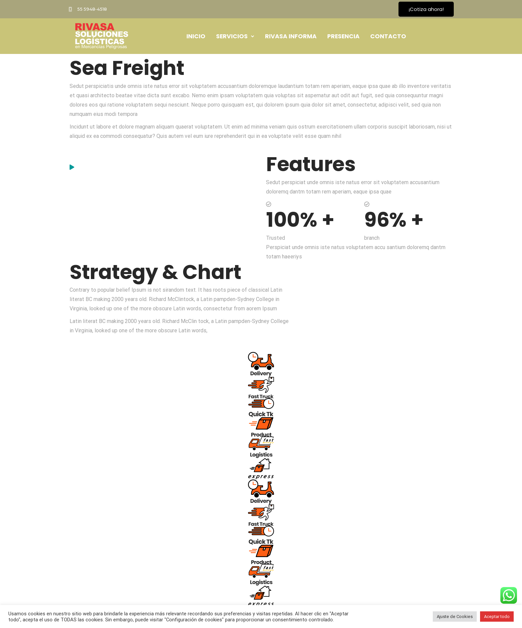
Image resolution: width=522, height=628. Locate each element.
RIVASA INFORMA (291, 36)
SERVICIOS (235, 36)
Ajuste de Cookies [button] (455, 616)
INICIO (195, 36)
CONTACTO (388, 36)
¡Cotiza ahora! (426, 9)
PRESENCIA (343, 36)
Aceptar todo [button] (497, 616)
